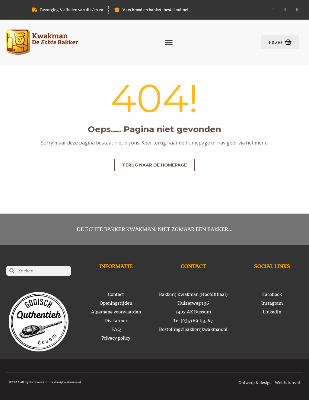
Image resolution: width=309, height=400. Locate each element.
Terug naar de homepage (154, 165)
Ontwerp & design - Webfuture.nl (269, 382)
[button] (169, 42)
